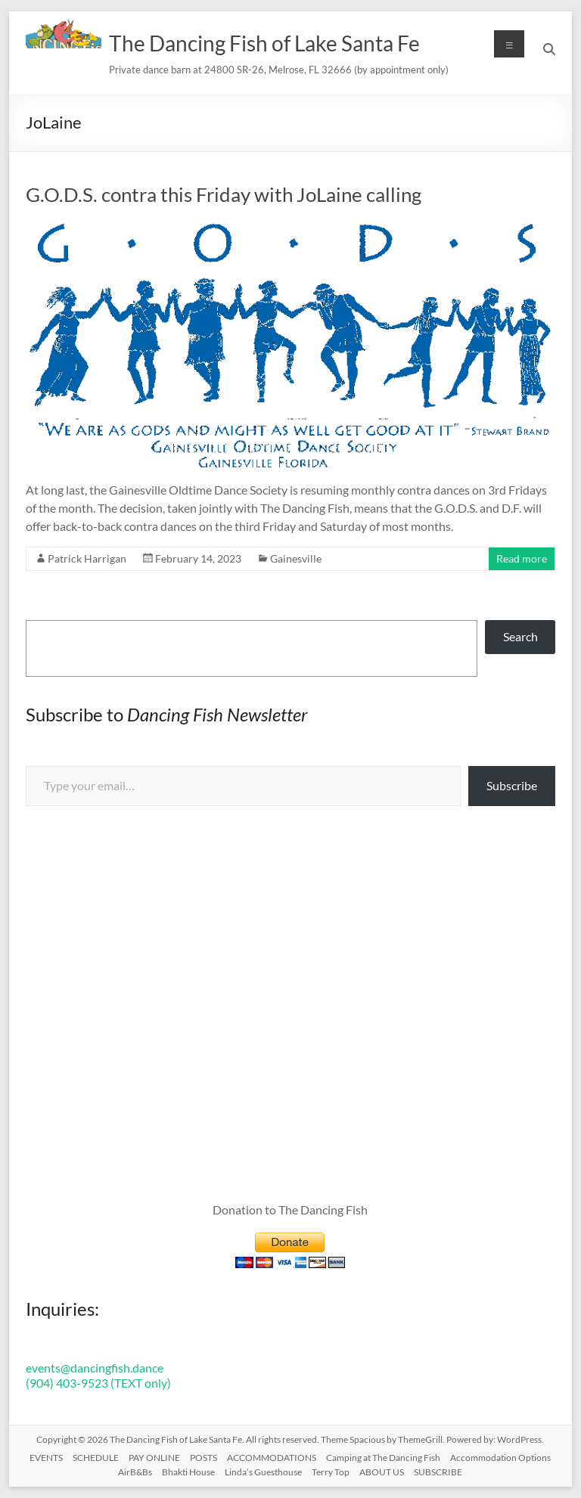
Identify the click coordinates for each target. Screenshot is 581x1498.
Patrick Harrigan (87, 558)
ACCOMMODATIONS (271, 1457)
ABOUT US (381, 1472)
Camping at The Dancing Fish (383, 1457)
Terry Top (331, 1472)
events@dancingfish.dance (94, 1367)
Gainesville (296, 558)
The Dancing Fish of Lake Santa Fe (264, 43)
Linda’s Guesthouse (263, 1472)
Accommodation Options (500, 1457)
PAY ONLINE (154, 1457)
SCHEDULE (96, 1457)
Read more (521, 558)
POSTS (203, 1457)
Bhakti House (188, 1472)
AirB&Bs (135, 1472)
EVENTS (46, 1457)
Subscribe (511, 785)
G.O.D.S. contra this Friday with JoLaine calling (223, 194)
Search (520, 636)
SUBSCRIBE (438, 1472)
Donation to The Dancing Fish (290, 1209)
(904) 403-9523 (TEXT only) (98, 1382)
